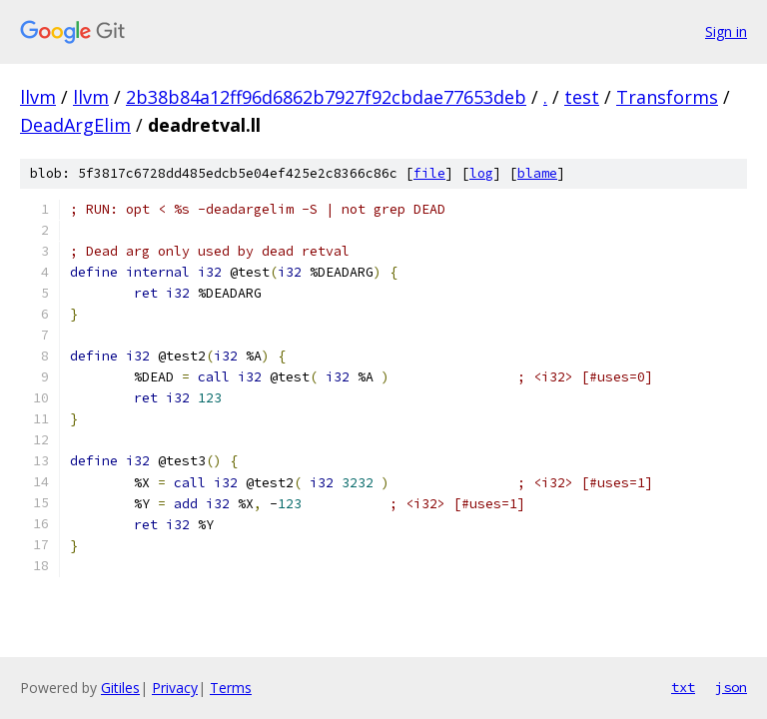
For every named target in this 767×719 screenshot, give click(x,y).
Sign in (726, 31)
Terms (231, 687)
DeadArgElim (75, 125)
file (429, 173)
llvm (38, 97)
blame (537, 173)
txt (683, 687)
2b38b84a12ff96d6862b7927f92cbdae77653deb (326, 97)
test (581, 97)
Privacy (175, 687)
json (731, 687)
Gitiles (120, 687)
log (481, 173)
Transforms (667, 97)
